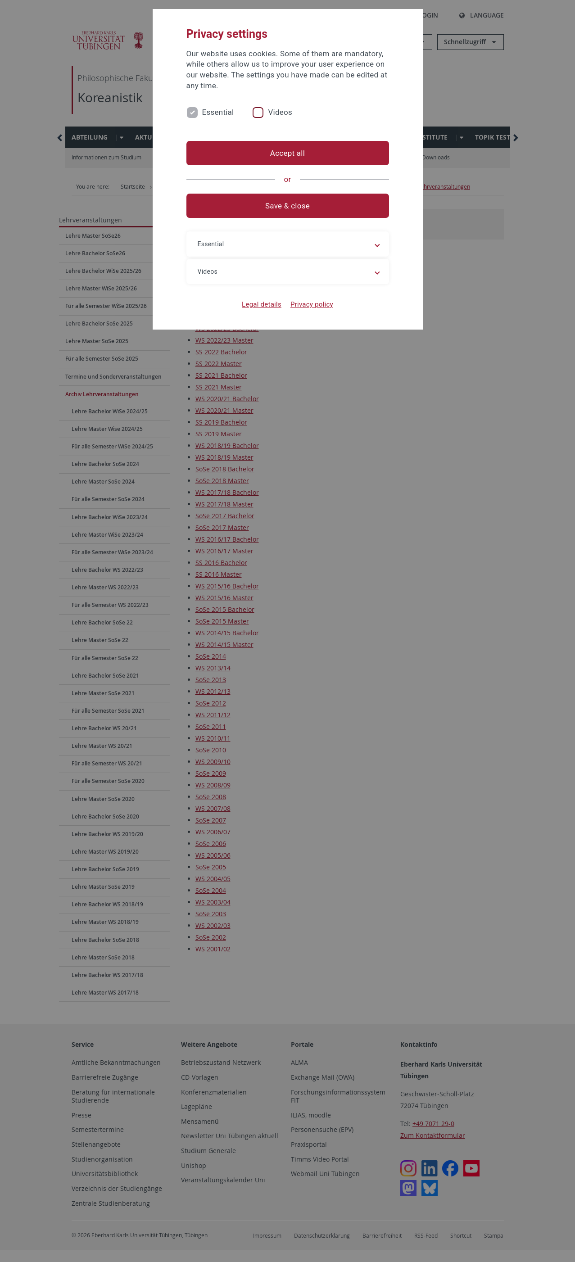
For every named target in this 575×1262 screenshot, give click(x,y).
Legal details (261, 304)
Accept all (287, 153)
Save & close (287, 205)
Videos (280, 112)
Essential (218, 112)
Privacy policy (311, 304)
